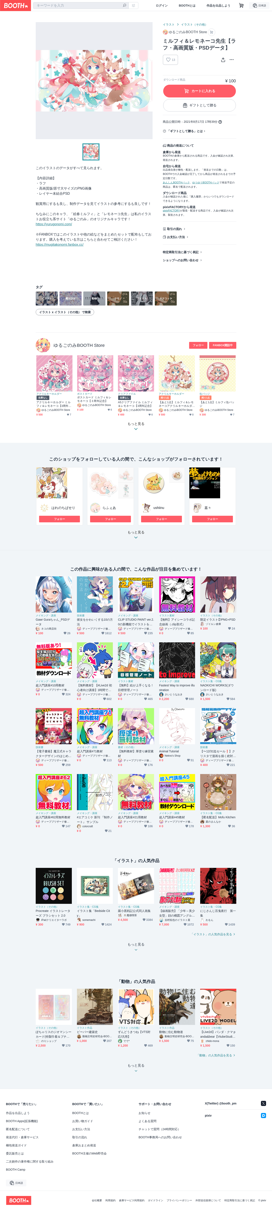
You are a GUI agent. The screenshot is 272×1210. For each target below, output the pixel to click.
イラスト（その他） (194, 24)
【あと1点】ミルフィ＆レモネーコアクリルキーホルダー (176, 404)
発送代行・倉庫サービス (22, 1137)
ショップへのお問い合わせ (180, 260)
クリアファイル (127, 394)
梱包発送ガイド (16, 1145)
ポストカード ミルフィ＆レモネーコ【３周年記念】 (94, 399)
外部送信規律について (208, 1200)
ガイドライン (155, 1200)
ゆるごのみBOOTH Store (79, 345)
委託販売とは (15, 1153)
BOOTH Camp (15, 1169)
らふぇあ (109, 508)
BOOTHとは (187, 5)
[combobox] (81, 5)
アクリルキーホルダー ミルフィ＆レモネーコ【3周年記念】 (53, 404)
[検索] (124, 6)
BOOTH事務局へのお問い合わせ (160, 1137)
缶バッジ (205, 394)
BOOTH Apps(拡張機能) (22, 1121)
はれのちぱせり (63, 508)
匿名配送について (18, 1129)
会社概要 (97, 1200)
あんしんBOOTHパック (176, 182)
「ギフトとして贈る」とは (185, 131)
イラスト (169, 24)
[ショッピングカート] (241, 5)
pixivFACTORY (171, 210)
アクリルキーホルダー (49, 394)
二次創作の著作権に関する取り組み (30, 1161)
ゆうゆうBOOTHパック (205, 182)
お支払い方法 (176, 237)
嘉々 (207, 508)
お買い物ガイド (82, 1121)
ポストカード (84, 394)
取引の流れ (174, 229)
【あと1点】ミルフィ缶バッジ (217, 404)
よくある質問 (147, 1121)
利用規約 (110, 1200)
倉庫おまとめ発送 (84, 1145)
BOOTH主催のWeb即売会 (89, 1153)
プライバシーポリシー (179, 1200)
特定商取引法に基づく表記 (180, 252)
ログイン (162, 5)
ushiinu (158, 508)
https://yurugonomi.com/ (54, 224)
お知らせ (144, 1113)
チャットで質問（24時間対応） (160, 1129)
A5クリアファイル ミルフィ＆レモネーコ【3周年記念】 (135, 404)
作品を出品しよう (218, 5)
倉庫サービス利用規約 (131, 1200)
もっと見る (136, 536)
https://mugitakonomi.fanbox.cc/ (60, 244)
